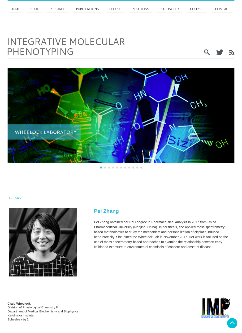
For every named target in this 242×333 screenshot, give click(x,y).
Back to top (232, 323)
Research (57, 9)
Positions (140, 9)
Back (15, 198)
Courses (197, 9)
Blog (34, 9)
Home (15, 9)
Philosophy (169, 9)
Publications (87, 9)
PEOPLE (115, 9)
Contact (222, 9)
